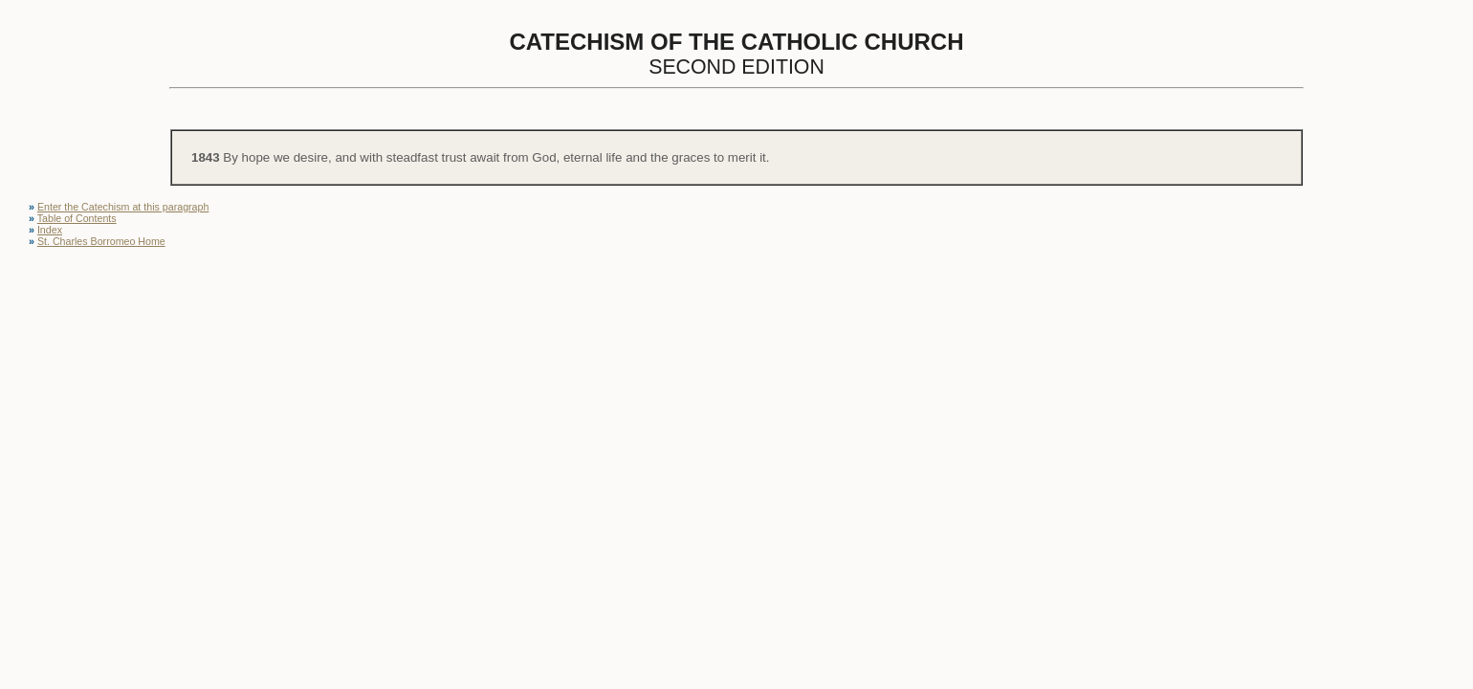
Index (49, 229)
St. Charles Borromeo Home (101, 241)
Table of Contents (77, 218)
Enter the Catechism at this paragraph (123, 206)
